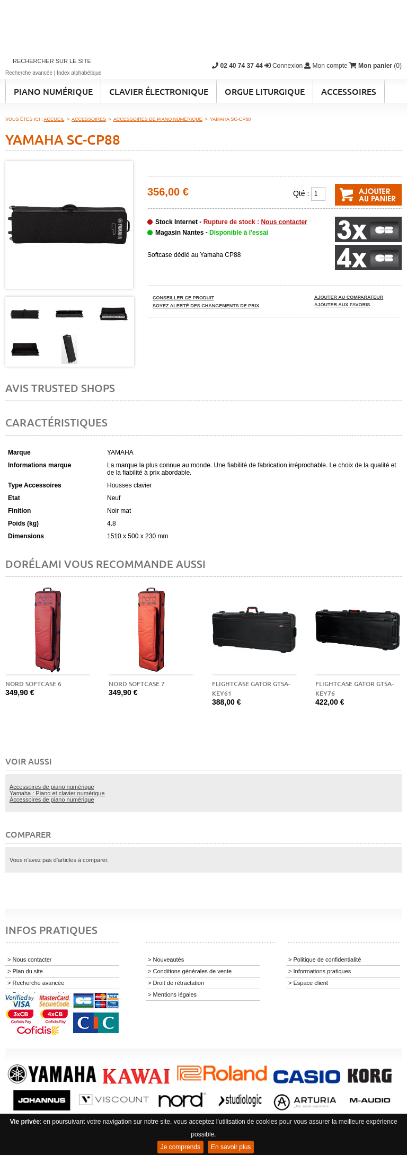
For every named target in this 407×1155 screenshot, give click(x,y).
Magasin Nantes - (211, 232)
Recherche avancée (28, 73)
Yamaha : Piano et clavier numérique (57, 793)
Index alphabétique (79, 73)
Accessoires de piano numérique (52, 787)
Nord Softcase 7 (137, 683)
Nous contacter (284, 222)
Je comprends (180, 1147)
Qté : (301, 193)
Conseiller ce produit (183, 297)
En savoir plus (231, 1147)
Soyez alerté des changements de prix (206, 305)
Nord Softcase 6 (33, 683)
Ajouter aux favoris (342, 304)
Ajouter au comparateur (348, 297)
